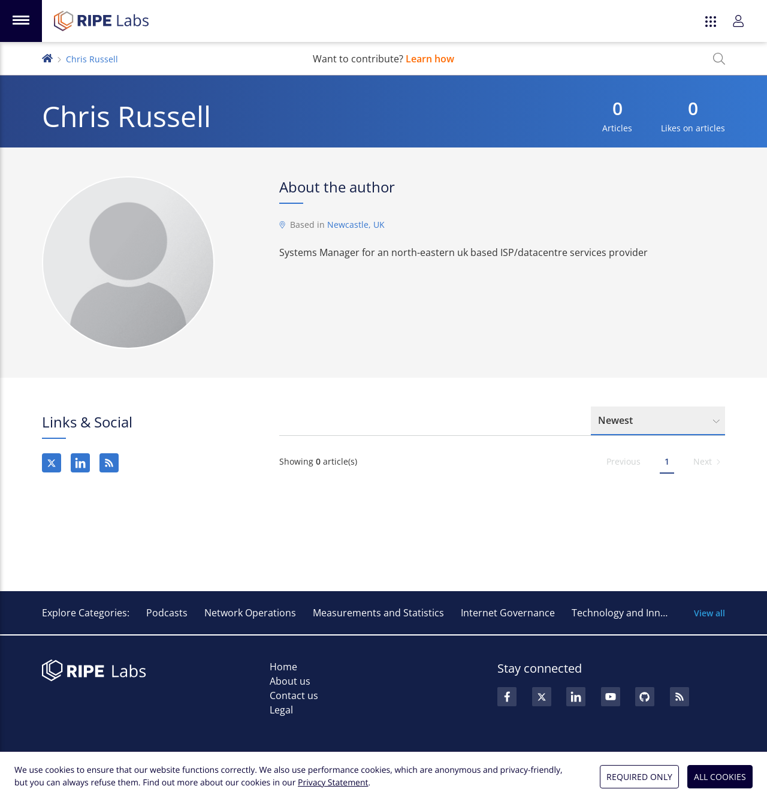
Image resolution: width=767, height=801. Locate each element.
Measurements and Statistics (378, 612)
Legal (281, 709)
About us (290, 681)
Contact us (294, 695)
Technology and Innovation (633, 612)
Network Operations (250, 612)
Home (283, 666)
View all (709, 613)
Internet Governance (508, 612)
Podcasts (167, 612)
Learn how (430, 58)
